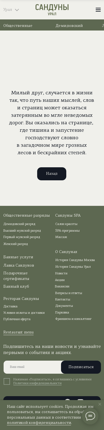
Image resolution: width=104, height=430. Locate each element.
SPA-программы (67, 230)
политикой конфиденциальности (39, 423)
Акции (60, 280)
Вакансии (62, 286)
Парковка (62, 312)
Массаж (61, 237)
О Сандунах (66, 252)
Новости (61, 273)
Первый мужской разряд (21, 237)
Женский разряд (15, 244)
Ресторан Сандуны (21, 299)
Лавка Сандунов (18, 266)
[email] (51, 367)
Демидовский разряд (19, 224)
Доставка (10, 306)
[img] (52, 9)
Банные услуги (18, 257)
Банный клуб (16, 287)
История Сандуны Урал (73, 267)
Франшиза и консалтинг (73, 319)
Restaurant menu (18, 332)
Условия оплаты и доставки (24, 313)
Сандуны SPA (68, 216)
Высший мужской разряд (22, 230)
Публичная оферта (17, 319)
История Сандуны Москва (75, 260)
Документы (64, 306)
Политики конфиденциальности (37, 383)
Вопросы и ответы (68, 293)
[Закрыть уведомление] (100, 404)
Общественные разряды (26, 216)
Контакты (62, 299)
